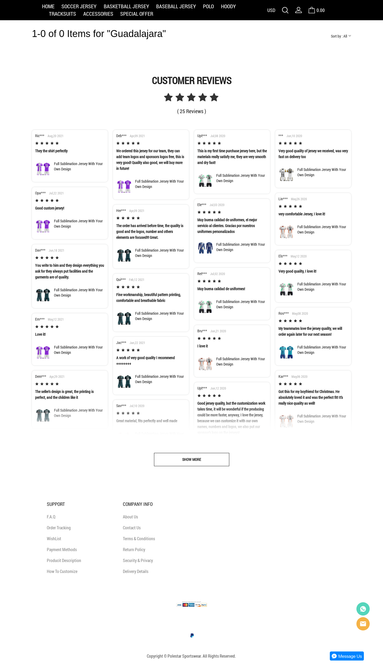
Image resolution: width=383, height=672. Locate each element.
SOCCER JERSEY (79, 6)
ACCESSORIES (98, 13)
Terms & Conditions (139, 538)
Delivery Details (135, 571)
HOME (48, 6)
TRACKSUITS (62, 13)
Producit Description (64, 560)
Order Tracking (59, 527)
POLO (208, 6)
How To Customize (62, 571)
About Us (130, 516)
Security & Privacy (138, 560)
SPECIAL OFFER (136, 13)
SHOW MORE (191, 459)
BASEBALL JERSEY (176, 6)
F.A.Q (51, 516)
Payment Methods (62, 549)
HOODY (228, 6)
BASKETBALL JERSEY (126, 6)
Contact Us (132, 527)
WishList (54, 538)
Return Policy (134, 549)
